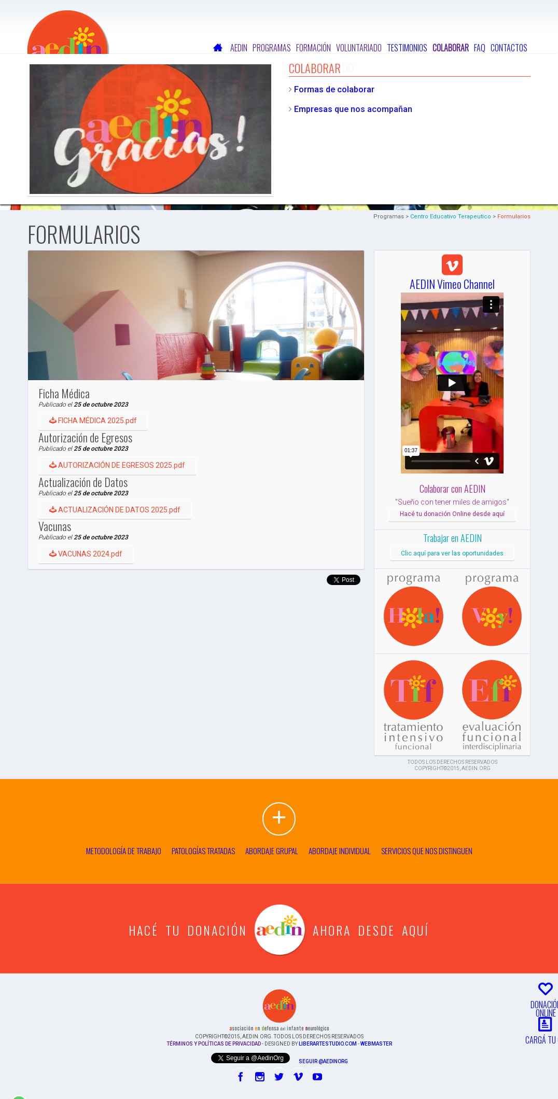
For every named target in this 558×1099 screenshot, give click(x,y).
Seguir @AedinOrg (323, 1061)
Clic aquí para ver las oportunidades (452, 553)
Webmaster (376, 1044)
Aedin (238, 47)
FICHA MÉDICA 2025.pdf (99, 427)
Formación (313, 47)
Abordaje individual (340, 850)
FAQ (479, 47)
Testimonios (407, 47)
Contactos (509, 47)
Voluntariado (359, 47)
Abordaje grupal (271, 850)
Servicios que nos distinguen (426, 850)
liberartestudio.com (328, 1044)
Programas (272, 47)
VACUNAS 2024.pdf (91, 602)
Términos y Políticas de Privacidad (213, 1044)
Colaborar (451, 47)
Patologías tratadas (203, 850)
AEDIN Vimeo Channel (452, 276)
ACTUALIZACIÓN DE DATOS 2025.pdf (120, 544)
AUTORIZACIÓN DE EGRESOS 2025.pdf (123, 485)
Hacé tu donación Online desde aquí (452, 514)
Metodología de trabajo (123, 850)
